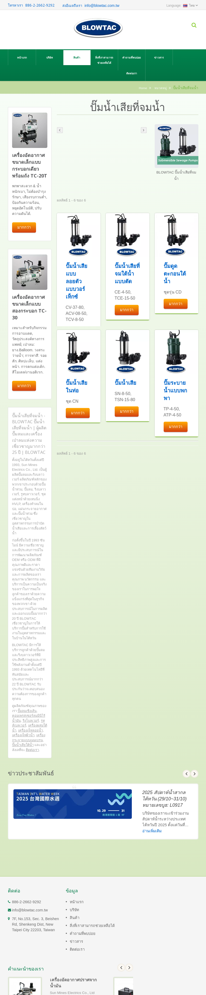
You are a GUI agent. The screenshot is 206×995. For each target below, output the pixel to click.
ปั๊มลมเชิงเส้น (27, 711)
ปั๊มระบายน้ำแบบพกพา (175, 390)
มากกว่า (24, 227)
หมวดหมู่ (160, 88)
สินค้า (77, 57)
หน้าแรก (22, 57)
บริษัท (49, 57)
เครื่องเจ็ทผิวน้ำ (23, 735)
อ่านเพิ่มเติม (152, 831)
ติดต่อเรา (131, 73)
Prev (186, 774)
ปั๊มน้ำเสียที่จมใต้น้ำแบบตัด (127, 273)
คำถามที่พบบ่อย (131, 57)
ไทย (189, 5)
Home (143, 88)
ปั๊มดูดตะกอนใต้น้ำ (175, 273)
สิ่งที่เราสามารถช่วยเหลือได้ (104, 59)
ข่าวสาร (159, 57)
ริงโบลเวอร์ (31, 721)
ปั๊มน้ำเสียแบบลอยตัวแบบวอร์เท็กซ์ (76, 281)
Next (194, 774)
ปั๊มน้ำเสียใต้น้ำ (23, 745)
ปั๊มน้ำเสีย (125, 382)
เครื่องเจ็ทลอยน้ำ (30, 730)
